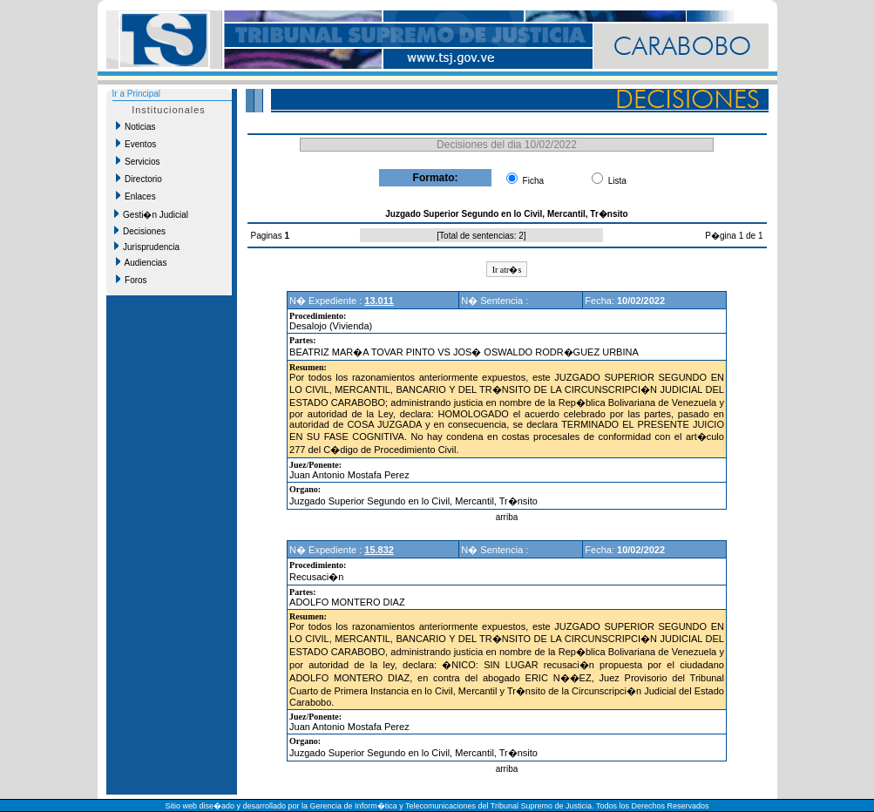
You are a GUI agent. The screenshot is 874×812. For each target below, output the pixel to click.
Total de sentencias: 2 (481, 235)
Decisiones (140, 231)
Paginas (268, 235)
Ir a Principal (136, 93)
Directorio (139, 178)
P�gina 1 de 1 (733, 235)
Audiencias (141, 262)
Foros (131, 279)
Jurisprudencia (147, 246)
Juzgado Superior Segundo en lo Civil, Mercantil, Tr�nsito (413, 501)
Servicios (138, 161)
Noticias (136, 126)
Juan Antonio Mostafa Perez (349, 475)
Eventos (136, 144)
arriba (507, 517)
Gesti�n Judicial (151, 214)
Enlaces (136, 196)
